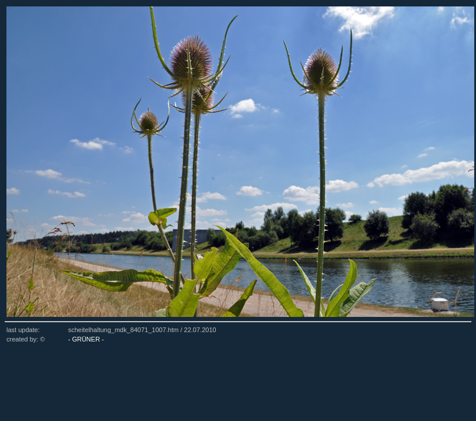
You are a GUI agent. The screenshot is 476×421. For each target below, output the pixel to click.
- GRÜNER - (86, 339)
